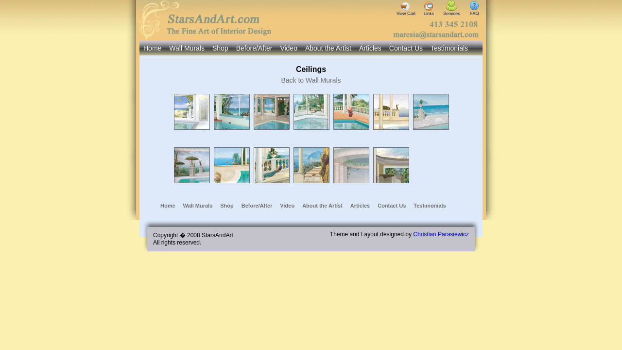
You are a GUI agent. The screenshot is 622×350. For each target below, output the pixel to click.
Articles (370, 48)
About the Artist (328, 48)
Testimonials (449, 48)
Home (152, 48)
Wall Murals (187, 48)
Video (288, 48)
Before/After (254, 48)
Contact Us (406, 48)
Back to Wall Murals (311, 80)
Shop (220, 48)
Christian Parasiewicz (441, 234)
